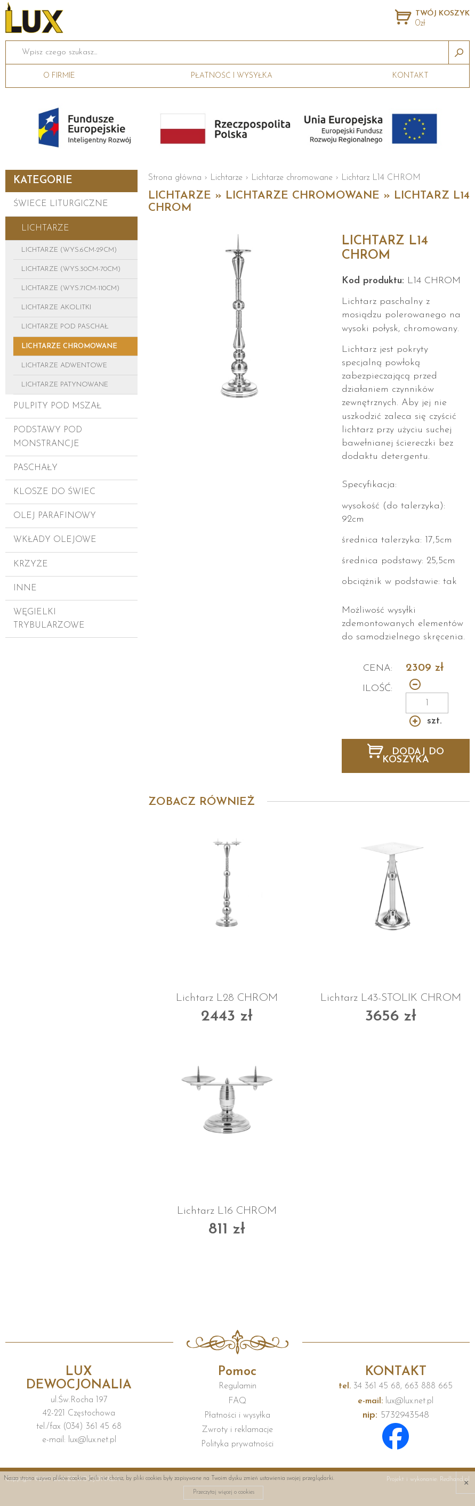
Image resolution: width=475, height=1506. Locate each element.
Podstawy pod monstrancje (47, 437)
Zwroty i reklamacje (237, 1430)
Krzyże (30, 564)
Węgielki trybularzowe (49, 619)
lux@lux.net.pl (395, 1401)
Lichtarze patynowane (64, 384)
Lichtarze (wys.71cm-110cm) (70, 288)
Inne (25, 588)
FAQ (237, 1401)
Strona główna (175, 178)
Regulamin (237, 1386)
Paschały (35, 468)
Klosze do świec (54, 492)
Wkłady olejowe (54, 540)
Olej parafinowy (54, 516)
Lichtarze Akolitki (56, 307)
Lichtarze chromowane (69, 346)
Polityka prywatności (237, 1444)
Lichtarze (45, 228)
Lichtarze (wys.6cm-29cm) (69, 249)
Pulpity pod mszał (57, 406)
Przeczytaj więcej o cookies (223, 1492)
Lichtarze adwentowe (64, 365)
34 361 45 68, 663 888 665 (396, 1386)
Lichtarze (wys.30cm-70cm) (70, 269)
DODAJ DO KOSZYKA (413, 756)
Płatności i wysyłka (237, 1415)
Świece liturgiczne (60, 204)
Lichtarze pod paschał (65, 326)
